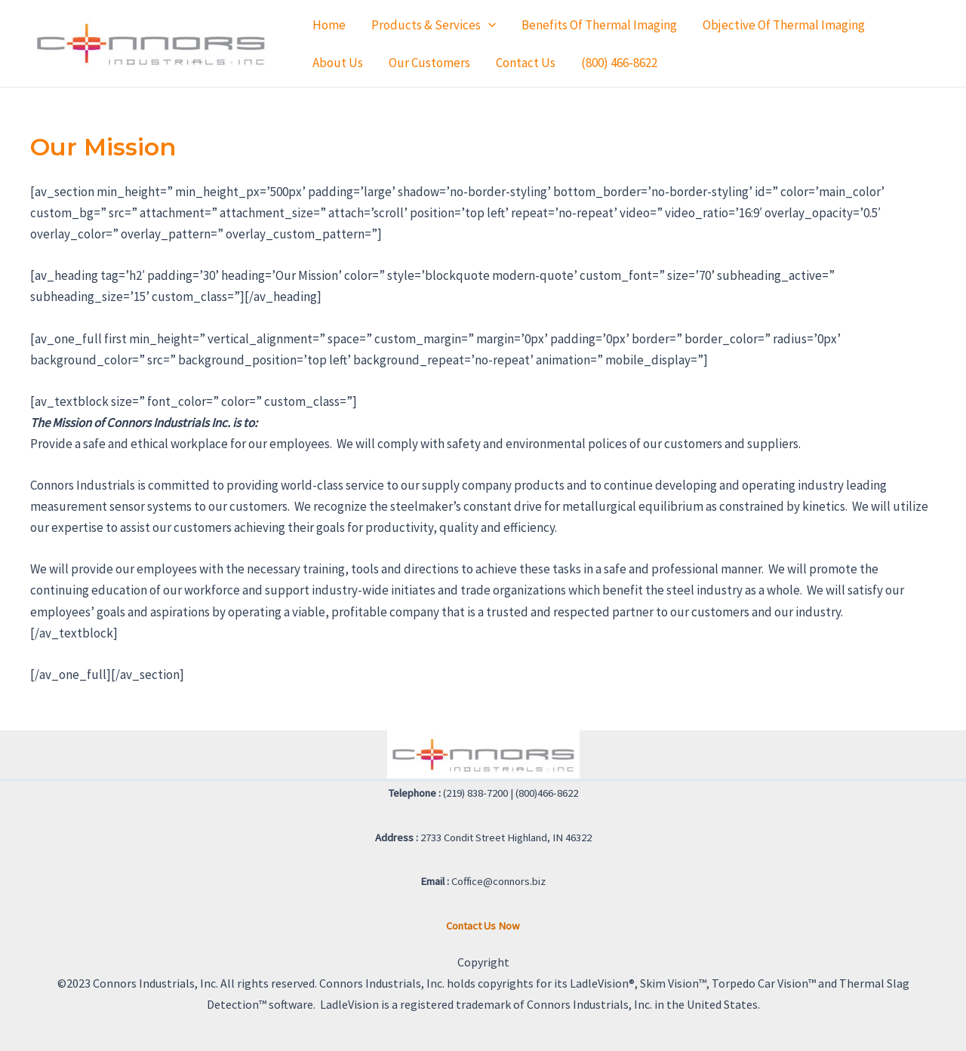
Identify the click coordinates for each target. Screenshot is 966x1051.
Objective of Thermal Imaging (784, 25)
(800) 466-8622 (619, 62)
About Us (337, 62)
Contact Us (525, 62)
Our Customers (429, 62)
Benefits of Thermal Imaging (599, 25)
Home (329, 25)
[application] (488, 25)
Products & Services (433, 25)
